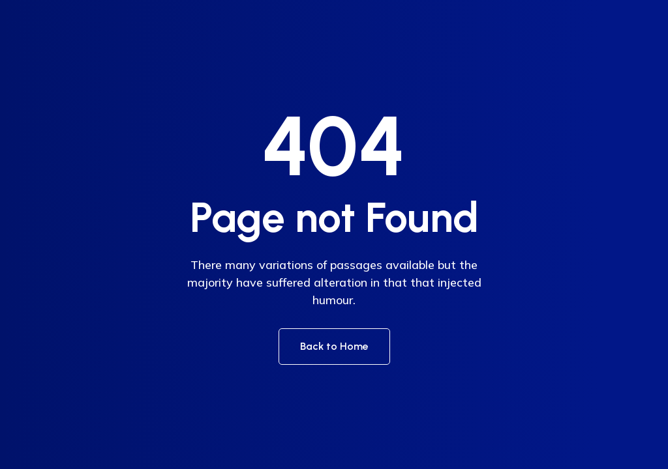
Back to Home (334, 346)
